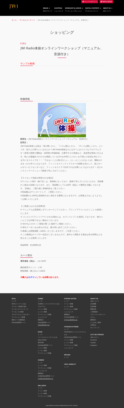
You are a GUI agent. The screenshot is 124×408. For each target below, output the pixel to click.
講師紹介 (41, 320)
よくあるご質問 (95, 322)
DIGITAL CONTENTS (93, 9)
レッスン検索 (42, 312)
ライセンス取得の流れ (19, 306)
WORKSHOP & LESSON (74, 9)
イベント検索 (42, 309)
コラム (92, 317)
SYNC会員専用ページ (71, 317)
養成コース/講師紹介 (18, 320)
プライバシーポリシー (97, 314)
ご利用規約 (94, 312)
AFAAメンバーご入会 (19, 304)
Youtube (93, 343)
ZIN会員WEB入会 (44, 325)
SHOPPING (58, 9)
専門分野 (41, 343)
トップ (14, 301)
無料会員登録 (106, 2)
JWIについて (94, 301)
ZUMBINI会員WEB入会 (45, 379)
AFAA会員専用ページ (19, 322)
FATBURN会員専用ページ (72, 337)
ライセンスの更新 (18, 312)
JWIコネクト (94, 337)
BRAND (47, 9)
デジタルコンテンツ (27, 20)
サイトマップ (94, 328)
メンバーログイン (89, 2)
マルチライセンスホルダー (21, 314)
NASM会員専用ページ (45, 345)
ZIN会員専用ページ (44, 322)
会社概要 (93, 304)
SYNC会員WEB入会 (70, 320)
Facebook (93, 340)
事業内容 (93, 309)
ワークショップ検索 (18, 317)
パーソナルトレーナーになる (47, 337)
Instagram (93, 345)
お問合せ (93, 325)
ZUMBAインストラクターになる (49, 304)
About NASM (42, 340)
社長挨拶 (93, 306)
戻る (23, 43)
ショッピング (42, 317)
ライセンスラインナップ (20, 309)
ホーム (14, 20)
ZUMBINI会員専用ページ (46, 376)
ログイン (32, 277)
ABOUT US (107, 9)
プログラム (41, 306)
